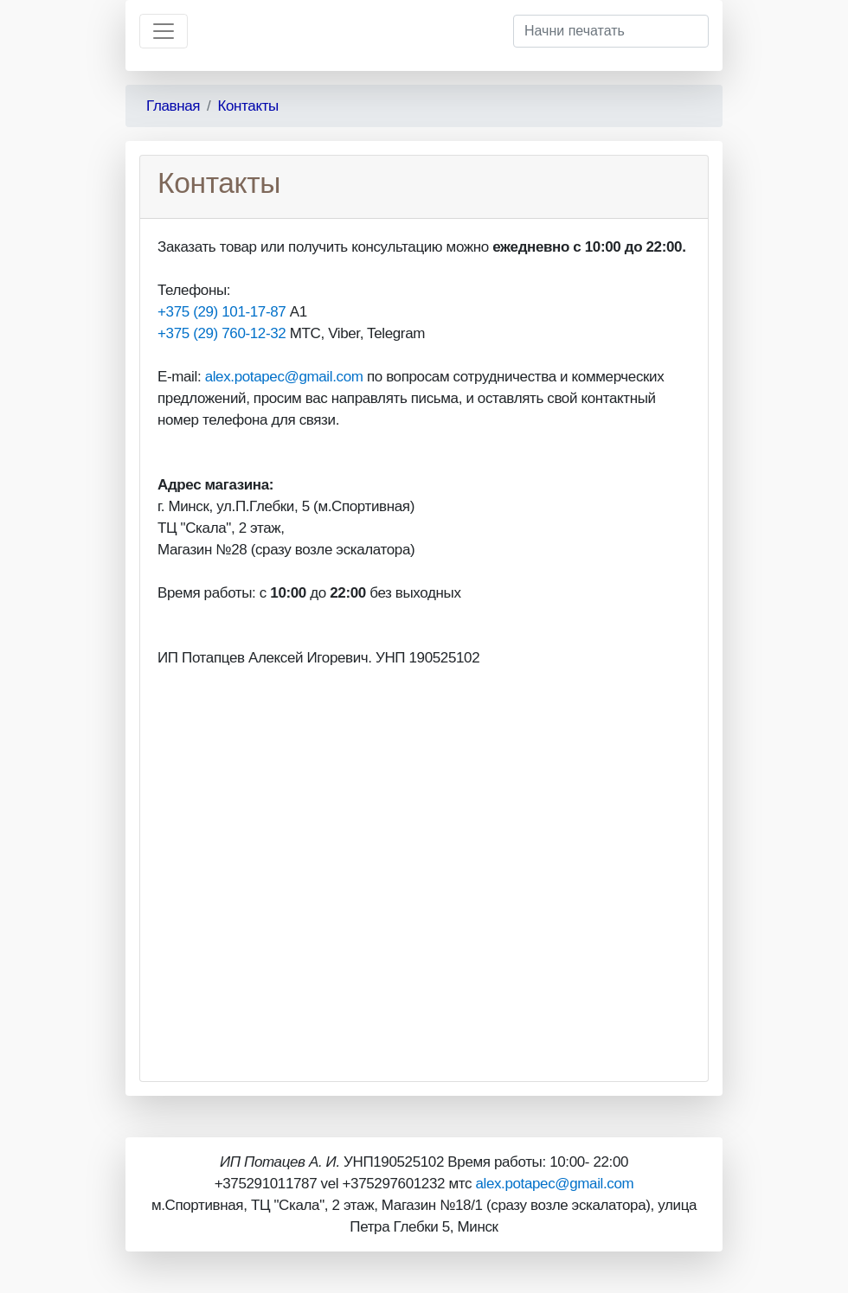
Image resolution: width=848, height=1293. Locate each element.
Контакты (247, 106)
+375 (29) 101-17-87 (221, 312)
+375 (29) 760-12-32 (221, 333)
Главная (173, 106)
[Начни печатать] (611, 31)
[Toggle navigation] (163, 31)
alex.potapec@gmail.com (284, 376)
